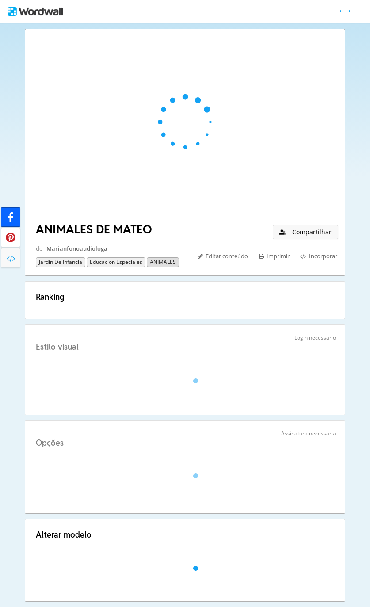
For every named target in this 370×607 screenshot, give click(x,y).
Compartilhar (305, 232)
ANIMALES (163, 262)
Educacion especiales (116, 262)
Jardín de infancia (60, 262)
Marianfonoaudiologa (76, 248)
